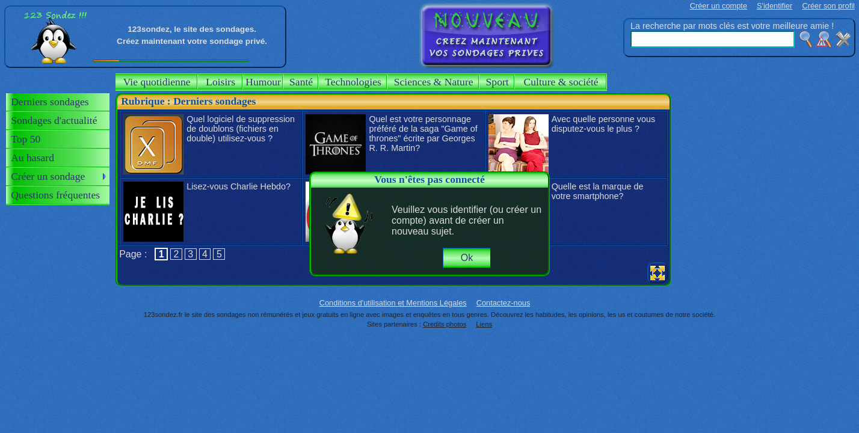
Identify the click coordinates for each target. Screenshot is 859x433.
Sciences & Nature (433, 82)
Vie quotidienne (157, 82)
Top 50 (25, 139)
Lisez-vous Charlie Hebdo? (238, 186)
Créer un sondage (48, 176)
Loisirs (220, 82)
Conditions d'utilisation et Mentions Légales (393, 302)
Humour (263, 82)
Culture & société (561, 82)
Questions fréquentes (55, 195)
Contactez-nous (503, 302)
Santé (301, 82)
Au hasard (32, 158)
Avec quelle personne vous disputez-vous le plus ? (604, 124)
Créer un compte (718, 5)
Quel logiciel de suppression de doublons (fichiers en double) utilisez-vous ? (240, 128)
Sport (497, 82)
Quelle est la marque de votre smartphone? (598, 191)
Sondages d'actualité (54, 120)
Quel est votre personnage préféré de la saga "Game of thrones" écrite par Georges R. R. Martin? (423, 133)
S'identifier (774, 5)
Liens (484, 324)
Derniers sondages (49, 102)
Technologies (353, 82)
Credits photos (444, 324)
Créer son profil (828, 5)
